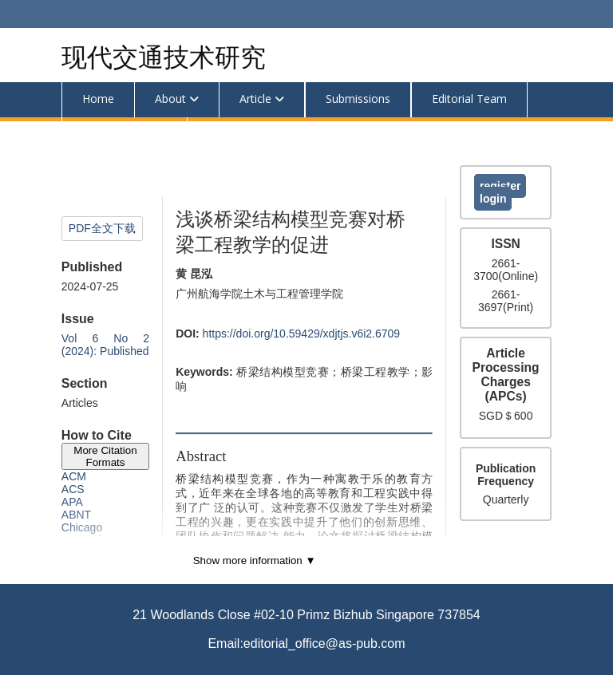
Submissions (358, 98)
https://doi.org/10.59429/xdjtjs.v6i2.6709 (302, 333)
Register (500, 186)
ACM (73, 476)
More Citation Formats (104, 456)
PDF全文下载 (102, 228)
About (170, 98)
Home (98, 98)
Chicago (81, 527)
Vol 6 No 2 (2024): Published (105, 344)
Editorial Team (469, 98)
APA (72, 501)
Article (255, 98)
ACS (73, 489)
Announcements (124, 133)
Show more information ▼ (254, 560)
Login (493, 198)
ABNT (76, 514)
